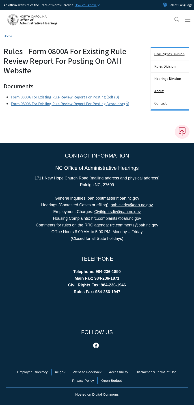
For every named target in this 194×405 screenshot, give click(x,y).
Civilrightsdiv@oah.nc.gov (117, 211)
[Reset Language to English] (165, 5)
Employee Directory (32, 372)
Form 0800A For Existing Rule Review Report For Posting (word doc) (70, 104)
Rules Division (165, 66)
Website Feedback (87, 372)
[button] (173, 19)
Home (8, 36)
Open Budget (111, 380)
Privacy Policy (83, 380)
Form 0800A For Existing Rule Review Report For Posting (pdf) (65, 97)
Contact (160, 103)
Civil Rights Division (169, 54)
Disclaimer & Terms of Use (156, 372)
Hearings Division (167, 78)
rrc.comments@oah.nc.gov (134, 225)
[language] (181, 5)
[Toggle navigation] (187, 19)
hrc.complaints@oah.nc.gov (116, 218)
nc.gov (60, 372)
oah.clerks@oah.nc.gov (132, 205)
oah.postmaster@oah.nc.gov (113, 198)
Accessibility (118, 372)
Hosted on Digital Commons (97, 394)
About (159, 91)
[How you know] (87, 5)
